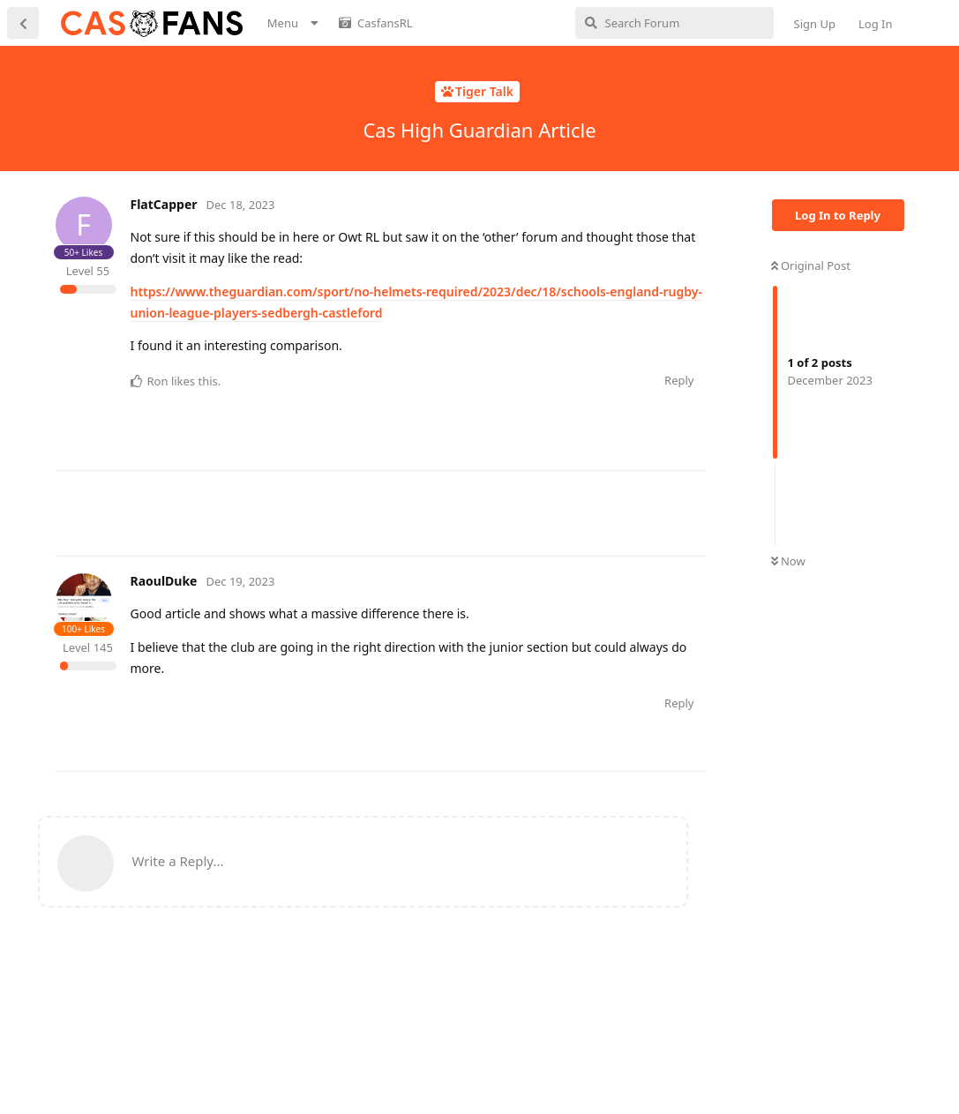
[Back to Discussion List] (23, 23)
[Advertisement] (377, 510)
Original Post (810, 265)
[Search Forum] (674, 23)
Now (788, 561)
